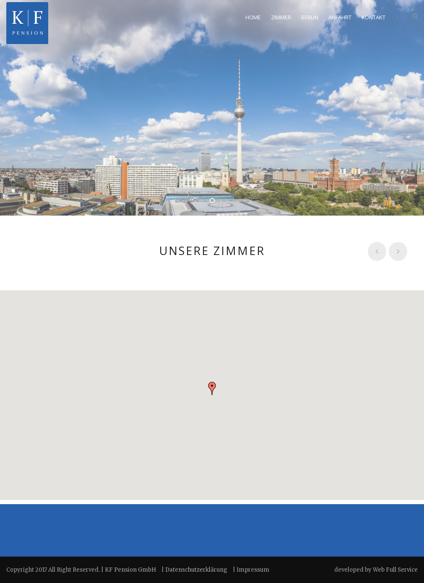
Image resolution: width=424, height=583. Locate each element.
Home (253, 17)
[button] (212, 388)
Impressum (253, 569)
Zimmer (281, 17)
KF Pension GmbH (130, 569)
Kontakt (373, 17)
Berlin (309, 17)
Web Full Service (395, 569)
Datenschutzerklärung (197, 569)
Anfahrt (339, 17)
